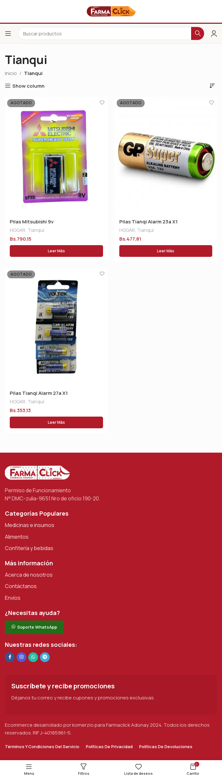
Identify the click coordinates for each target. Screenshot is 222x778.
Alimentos (17, 536)
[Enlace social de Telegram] (45, 657)
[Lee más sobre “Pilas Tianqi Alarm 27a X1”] (56, 422)
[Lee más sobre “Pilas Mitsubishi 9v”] (56, 251)
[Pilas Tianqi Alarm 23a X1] (165, 155)
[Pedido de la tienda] (212, 85)
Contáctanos (21, 586)
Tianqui (36, 230)
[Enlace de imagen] (37, 472)
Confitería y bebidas (29, 548)
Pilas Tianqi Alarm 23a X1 (148, 221)
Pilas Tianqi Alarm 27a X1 (39, 393)
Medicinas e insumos (29, 525)
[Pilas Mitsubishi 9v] (56, 155)
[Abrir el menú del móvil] (8, 33)
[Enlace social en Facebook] (10, 657)
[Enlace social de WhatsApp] (33, 657)
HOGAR (17, 230)
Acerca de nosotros (29, 574)
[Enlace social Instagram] (21, 657)
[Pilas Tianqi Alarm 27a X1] (56, 327)
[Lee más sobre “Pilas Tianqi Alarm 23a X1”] (166, 251)
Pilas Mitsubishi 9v (32, 221)
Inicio (11, 73)
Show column (28, 86)
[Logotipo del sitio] (111, 10)
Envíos (12, 597)
